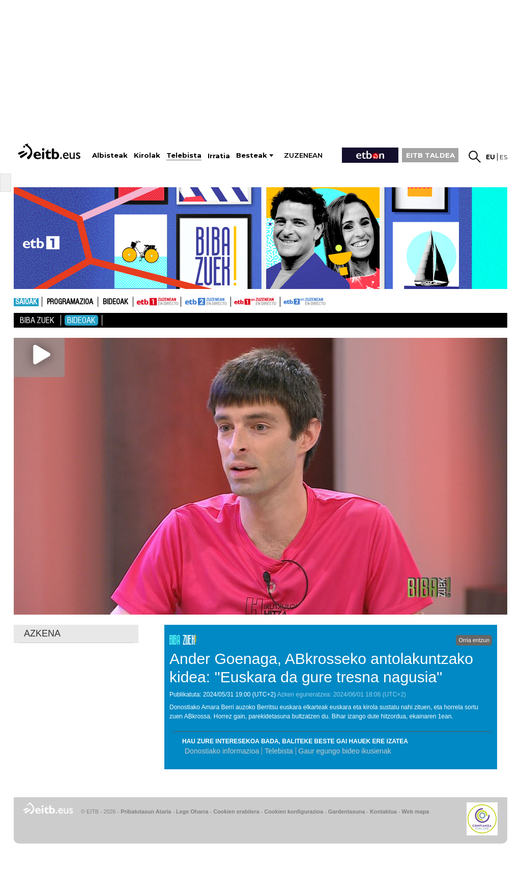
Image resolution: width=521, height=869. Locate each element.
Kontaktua (383, 811)
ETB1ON (235, 301)
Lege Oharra (192, 811)
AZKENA (42, 633)
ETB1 (157, 302)
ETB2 (206, 302)
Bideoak (115, 302)
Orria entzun (473, 640)
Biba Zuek (37, 320)
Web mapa (415, 811)
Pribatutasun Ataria (146, 811)
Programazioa (70, 302)
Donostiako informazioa (222, 751)
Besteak (251, 155)
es (503, 157)
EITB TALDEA (430, 155)
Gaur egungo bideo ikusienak (345, 751)
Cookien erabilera (236, 811)
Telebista (279, 751)
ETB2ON (284, 301)
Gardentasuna (346, 811)
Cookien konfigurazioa (293, 811)
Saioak (26, 302)
